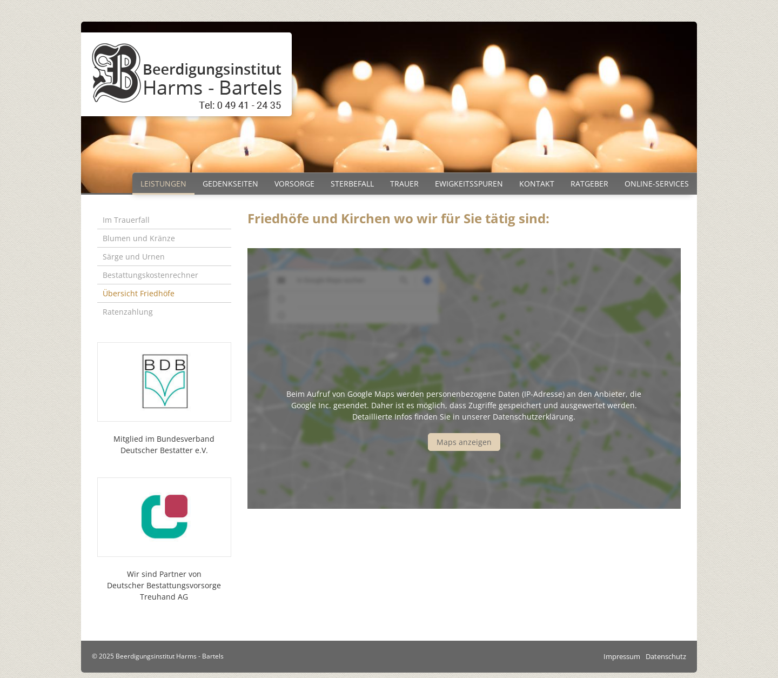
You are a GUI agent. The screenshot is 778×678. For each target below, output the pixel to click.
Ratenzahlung (128, 312)
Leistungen (163, 183)
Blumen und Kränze (139, 238)
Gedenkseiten (230, 183)
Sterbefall (352, 183)
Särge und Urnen (134, 256)
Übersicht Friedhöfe (139, 293)
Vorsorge (294, 183)
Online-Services (657, 183)
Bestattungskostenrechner (150, 275)
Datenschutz (666, 656)
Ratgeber (589, 183)
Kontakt (536, 183)
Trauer (404, 183)
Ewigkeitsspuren (469, 183)
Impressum (621, 656)
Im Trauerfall (126, 220)
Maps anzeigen (464, 442)
